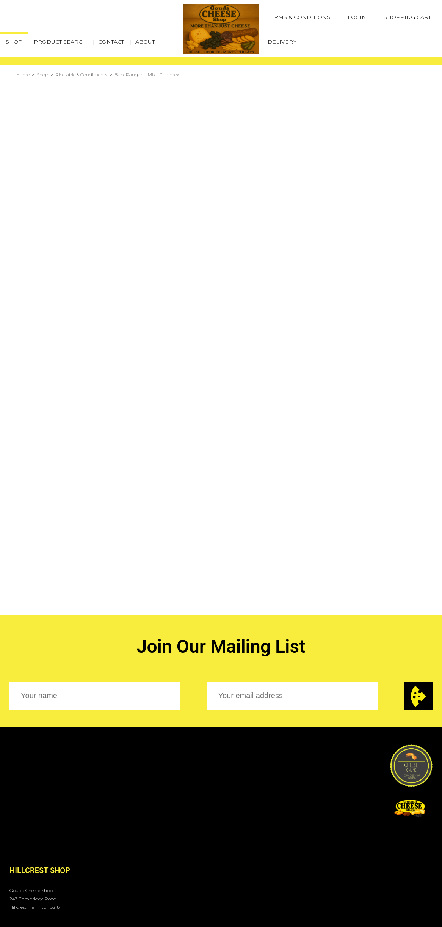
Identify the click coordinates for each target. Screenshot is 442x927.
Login (357, 17)
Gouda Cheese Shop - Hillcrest (64, 887)
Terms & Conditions (299, 17)
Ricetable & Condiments (81, 74)
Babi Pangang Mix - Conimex (146, 74)
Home (23, 74)
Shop (42, 74)
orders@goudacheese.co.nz (53, 871)
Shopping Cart (407, 17)
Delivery (282, 41)
